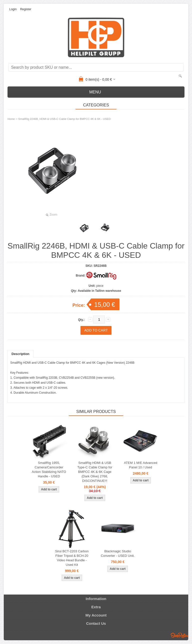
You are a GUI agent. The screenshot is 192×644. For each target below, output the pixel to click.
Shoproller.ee (179, 635)
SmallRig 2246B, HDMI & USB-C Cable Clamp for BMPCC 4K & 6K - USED (64, 118)
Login (12, 9)
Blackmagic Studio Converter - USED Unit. (117, 553)
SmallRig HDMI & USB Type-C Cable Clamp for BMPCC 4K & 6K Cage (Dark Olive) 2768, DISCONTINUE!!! (94, 472)
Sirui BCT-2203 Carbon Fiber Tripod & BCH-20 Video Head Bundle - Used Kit (71, 558)
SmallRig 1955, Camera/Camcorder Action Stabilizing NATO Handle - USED (49, 469)
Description (21, 354)
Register (25, 9)
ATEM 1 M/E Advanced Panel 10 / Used (140, 465)
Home (11, 118)
